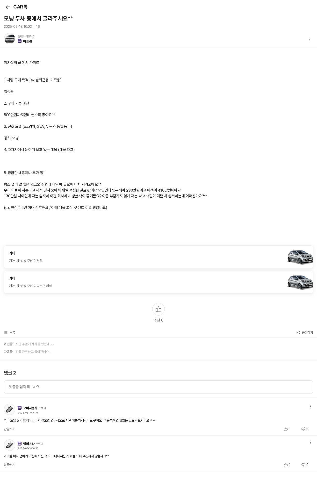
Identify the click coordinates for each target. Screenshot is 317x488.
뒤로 (7, 7)
